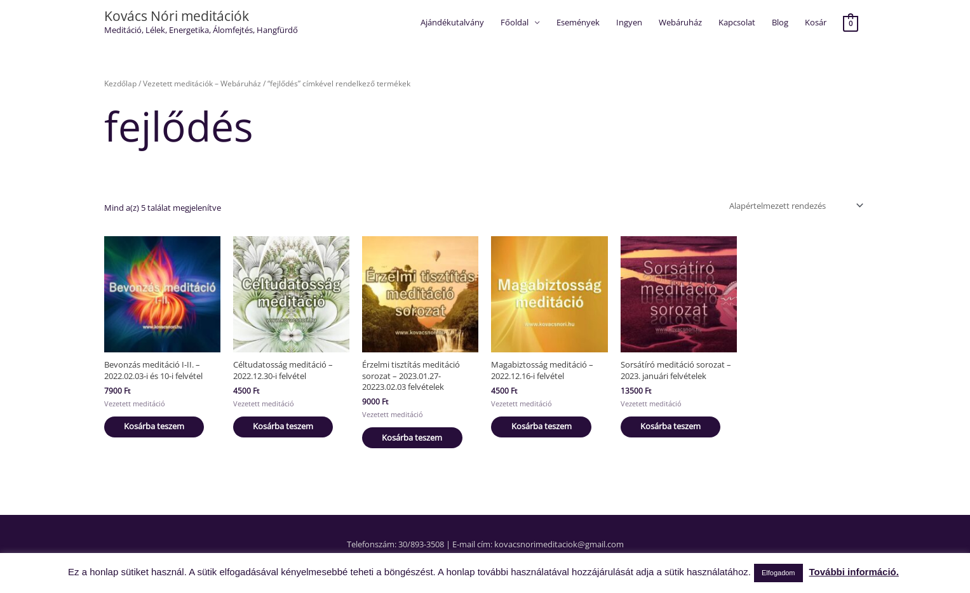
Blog (780, 22)
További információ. (854, 571)
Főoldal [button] (515, 22)
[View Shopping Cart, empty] (850, 23)
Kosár (815, 22)
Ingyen (629, 22)
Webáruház (680, 22)
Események (578, 22)
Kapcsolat (736, 22)
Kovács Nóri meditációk (176, 16)
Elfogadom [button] (778, 572)
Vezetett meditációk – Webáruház (202, 84)
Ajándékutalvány (452, 22)
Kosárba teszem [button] (158, 424)
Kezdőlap (120, 84)
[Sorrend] (794, 205)
